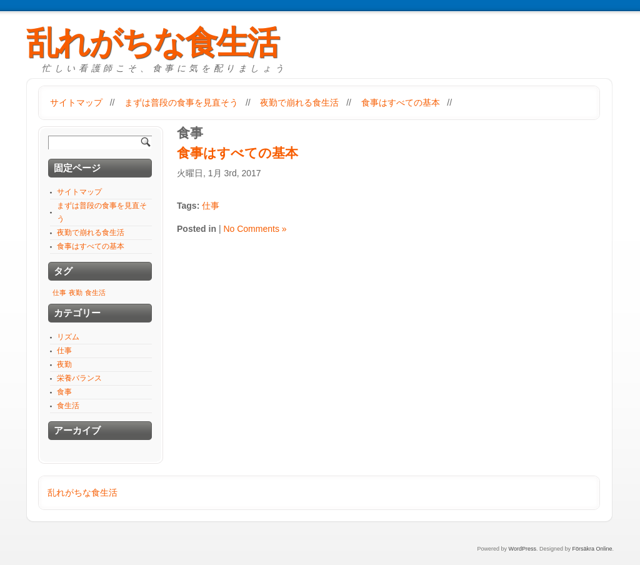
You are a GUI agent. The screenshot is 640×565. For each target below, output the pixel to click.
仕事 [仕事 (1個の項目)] (59, 292)
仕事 (210, 206)
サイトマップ (76, 103)
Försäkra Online (592, 549)
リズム (68, 336)
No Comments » (254, 229)
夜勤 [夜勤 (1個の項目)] (75, 292)
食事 (64, 392)
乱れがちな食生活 (152, 42)
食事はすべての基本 (400, 103)
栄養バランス (79, 378)
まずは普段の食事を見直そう (181, 103)
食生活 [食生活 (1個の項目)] (95, 292)
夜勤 (64, 364)
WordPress (522, 549)
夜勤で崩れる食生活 (299, 103)
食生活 (68, 405)
